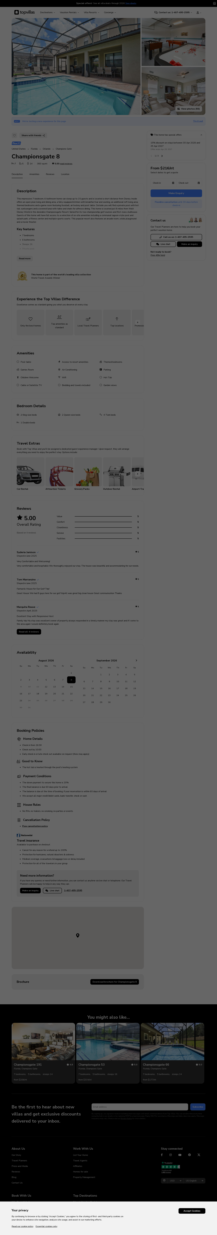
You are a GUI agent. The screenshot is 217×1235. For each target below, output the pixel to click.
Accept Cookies (192, 1210)
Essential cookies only (46, 1226)
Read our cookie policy (22, 1226)
